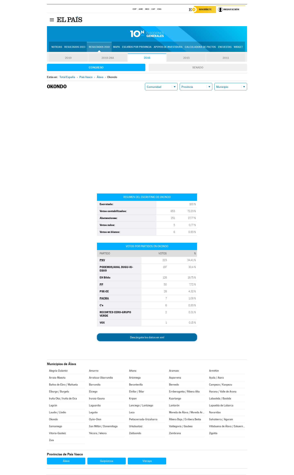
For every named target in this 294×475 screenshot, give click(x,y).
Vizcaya (147, 461)
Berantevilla (136, 384)
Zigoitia (213, 433)
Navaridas (215, 412)
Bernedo (174, 384)
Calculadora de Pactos (200, 47)
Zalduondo (135, 433)
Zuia (51, 440)
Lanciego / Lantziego (141, 405)
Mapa (116, 47)
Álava (66, 461)
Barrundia (94, 384)
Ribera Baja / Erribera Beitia (185, 419)
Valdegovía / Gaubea (181, 426)
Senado (197, 67)
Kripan (133, 398)
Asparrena (175, 377)
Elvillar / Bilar (136, 391)
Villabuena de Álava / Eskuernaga (227, 426)
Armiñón (214, 370)
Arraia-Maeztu (57, 377)
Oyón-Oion (95, 419)
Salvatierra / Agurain (221, 419)
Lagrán (53, 405)
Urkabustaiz (136, 426)
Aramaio (174, 370)
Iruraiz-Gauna (97, 398)
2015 (186, 58)
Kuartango (175, 398)
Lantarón (174, 405)
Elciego (93, 391)
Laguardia (95, 405)
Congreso (96, 67)
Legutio (93, 412)
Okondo (53, 419)
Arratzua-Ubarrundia (101, 377)
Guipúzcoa (106, 461)
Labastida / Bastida (220, 398)
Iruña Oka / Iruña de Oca (63, 398)
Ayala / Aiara (216, 377)
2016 (147, 58)
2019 (68, 58)
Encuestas (225, 47)
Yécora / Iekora (98, 433)
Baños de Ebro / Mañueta (63, 384)
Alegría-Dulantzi (58, 370)
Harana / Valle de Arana (222, 391)
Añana (132, 370)
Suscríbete (205, 9)
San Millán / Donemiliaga (103, 426)
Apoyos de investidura (168, 47)
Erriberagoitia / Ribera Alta (184, 391)
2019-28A (107, 58)
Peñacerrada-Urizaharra (143, 419)
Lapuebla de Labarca (221, 405)
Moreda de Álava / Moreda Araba (187, 412)
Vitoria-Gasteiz (57, 433)
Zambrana (175, 433)
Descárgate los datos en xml (147, 337)
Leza (132, 412)
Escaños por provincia (136, 47)
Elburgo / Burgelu (59, 391)
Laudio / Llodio (57, 412)
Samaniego (55, 426)
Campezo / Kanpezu (220, 384)
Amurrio (93, 370)
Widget (238, 47)
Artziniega (135, 377)
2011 (226, 58)
